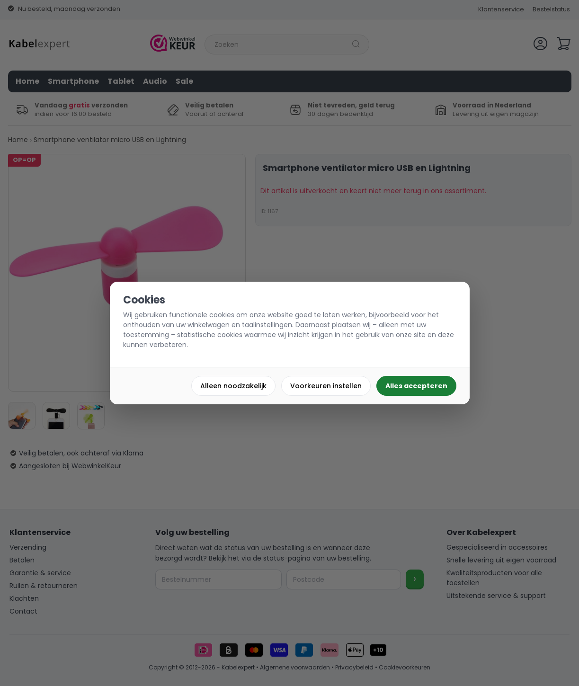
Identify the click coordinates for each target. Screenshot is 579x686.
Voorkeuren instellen (326, 386)
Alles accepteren (416, 386)
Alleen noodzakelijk (233, 386)
